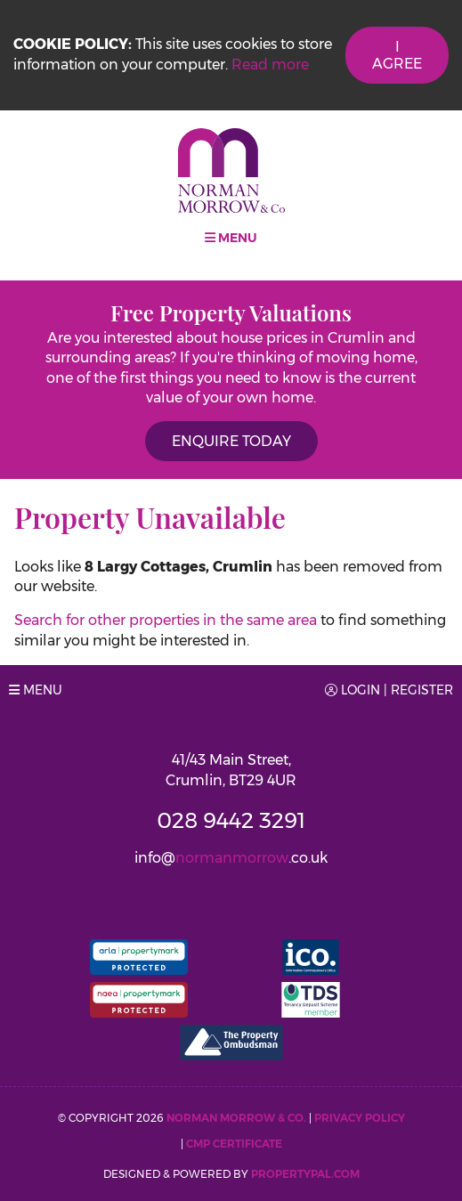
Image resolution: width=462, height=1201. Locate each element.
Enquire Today (231, 441)
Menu (231, 238)
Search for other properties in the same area (165, 620)
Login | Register (389, 690)
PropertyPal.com (305, 1174)
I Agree (397, 55)
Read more (270, 64)
